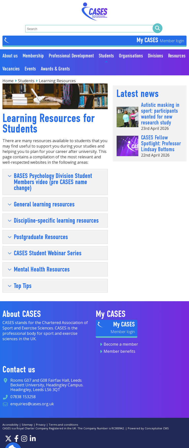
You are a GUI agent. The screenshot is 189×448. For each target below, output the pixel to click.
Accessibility (10, 424)
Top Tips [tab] (20, 286)
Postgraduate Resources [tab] (38, 237)
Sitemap (27, 424)
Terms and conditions (63, 424)
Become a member (121, 344)
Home (8, 80)
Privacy (41, 424)
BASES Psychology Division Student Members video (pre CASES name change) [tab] (50, 182)
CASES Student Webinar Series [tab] (44, 253)
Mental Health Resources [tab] (39, 269)
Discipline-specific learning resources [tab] (53, 220)
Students (26, 80)
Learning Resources (57, 80)
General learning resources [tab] (41, 204)
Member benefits (119, 351)
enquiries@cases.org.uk (32, 404)
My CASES (148, 40)
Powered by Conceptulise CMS (148, 428)
